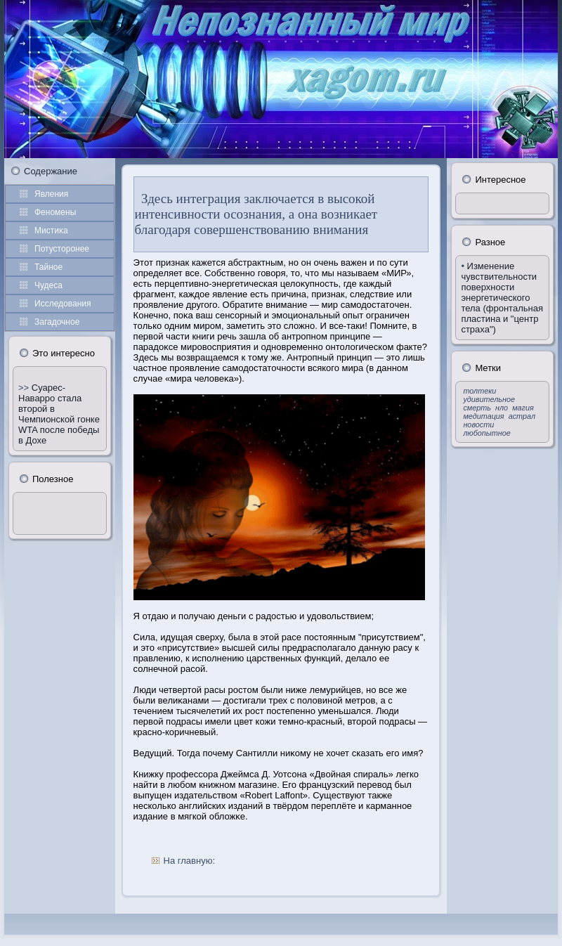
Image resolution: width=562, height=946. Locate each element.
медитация (483, 416)
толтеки (479, 391)
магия (523, 407)
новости (478, 424)
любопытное (486, 433)
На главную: (189, 860)
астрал (522, 416)
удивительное (489, 399)
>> (25, 387)
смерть (477, 407)
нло (501, 407)
